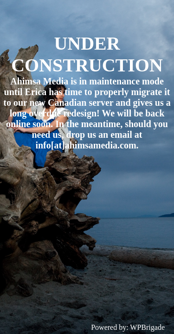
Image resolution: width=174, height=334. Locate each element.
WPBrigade (147, 327)
